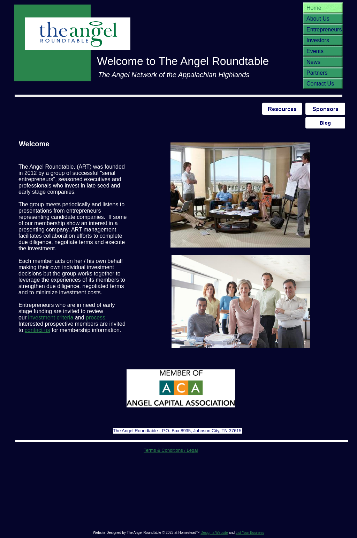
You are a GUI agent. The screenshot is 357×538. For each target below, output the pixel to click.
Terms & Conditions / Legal (171, 450)
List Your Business (250, 533)
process (95, 317)
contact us (37, 330)
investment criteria (51, 317)
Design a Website (214, 533)
